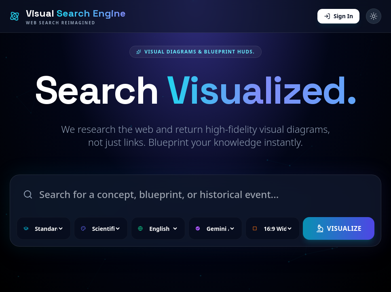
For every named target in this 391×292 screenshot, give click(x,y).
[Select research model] (220, 228)
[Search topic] (195, 194)
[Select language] (163, 228)
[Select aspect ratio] (277, 228)
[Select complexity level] (48, 228)
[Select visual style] (106, 228)
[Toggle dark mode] (373, 16)
